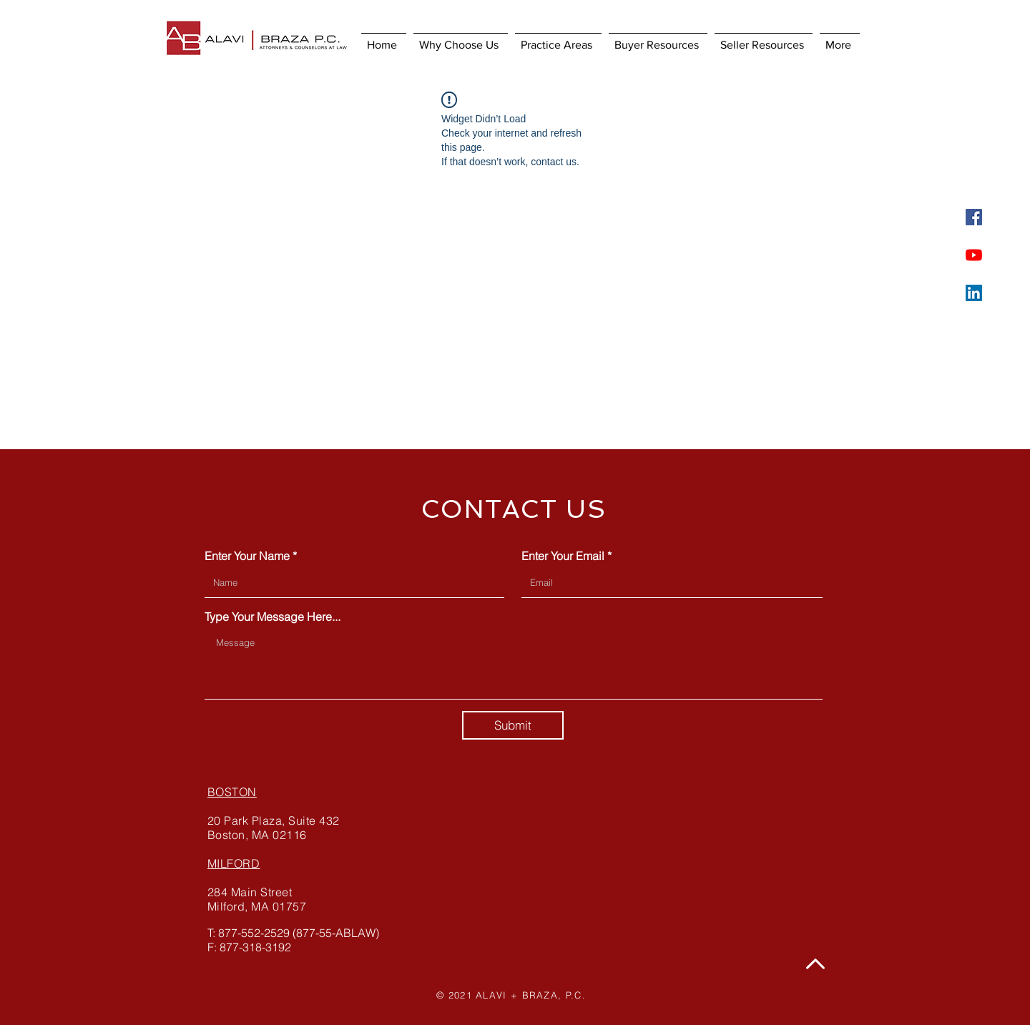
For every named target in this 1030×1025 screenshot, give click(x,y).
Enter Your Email (562, 555)
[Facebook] (974, 217)
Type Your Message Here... (272, 616)
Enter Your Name (247, 555)
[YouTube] (974, 255)
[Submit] (513, 725)
